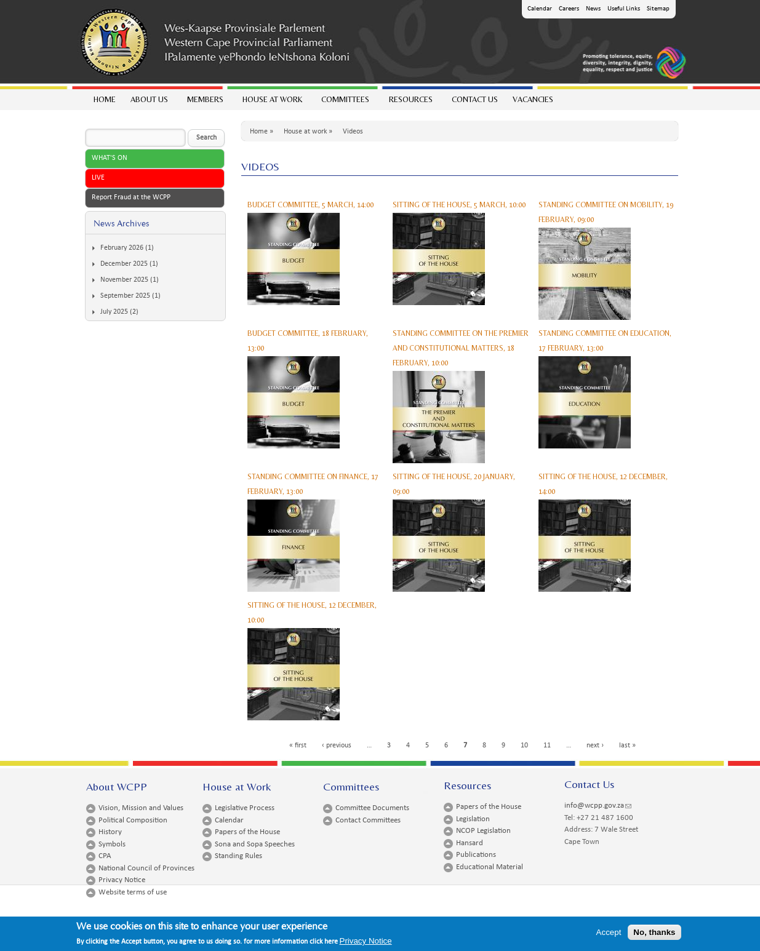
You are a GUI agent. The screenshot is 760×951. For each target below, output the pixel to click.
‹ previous (336, 745)
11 (547, 745)
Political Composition (132, 820)
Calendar (539, 9)
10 (524, 745)
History (110, 832)
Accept (609, 934)
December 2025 (124, 264)
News (593, 9)
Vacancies (533, 99)
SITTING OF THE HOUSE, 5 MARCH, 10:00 (459, 205)
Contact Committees (368, 820)
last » (627, 745)
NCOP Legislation (483, 831)
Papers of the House (247, 832)
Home (105, 99)
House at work (271, 102)
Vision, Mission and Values (140, 808)
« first (297, 745)
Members (205, 102)
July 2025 (114, 312)
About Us (148, 102)
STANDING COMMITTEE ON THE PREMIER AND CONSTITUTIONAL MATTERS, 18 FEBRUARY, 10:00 (461, 348)
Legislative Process (244, 808)
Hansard (469, 843)
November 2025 (124, 280)
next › (595, 745)
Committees (345, 102)
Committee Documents (372, 808)
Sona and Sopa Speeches (255, 844)
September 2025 (125, 296)
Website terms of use (132, 892)
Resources (410, 102)
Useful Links (623, 9)
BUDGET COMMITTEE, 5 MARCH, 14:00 (310, 205)
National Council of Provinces (146, 868)
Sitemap (658, 9)
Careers (569, 9)
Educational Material (489, 867)
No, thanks (654, 934)
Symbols (112, 844)
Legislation (473, 819)
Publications (476, 855)
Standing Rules (238, 856)
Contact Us (475, 99)
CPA (104, 856)
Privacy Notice (121, 880)
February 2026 (121, 248)
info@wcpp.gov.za (597, 806)
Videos (353, 131)
